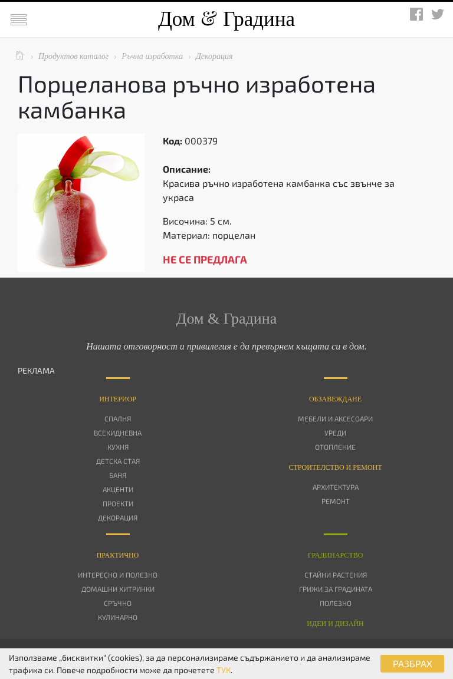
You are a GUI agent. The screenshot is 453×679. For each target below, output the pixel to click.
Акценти (118, 489)
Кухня (118, 447)
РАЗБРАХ (412, 663)
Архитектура (336, 487)
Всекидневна (118, 433)
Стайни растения (335, 575)
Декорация (117, 517)
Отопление (335, 447)
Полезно (336, 603)
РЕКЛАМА (36, 370)
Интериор (117, 399)
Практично (118, 555)
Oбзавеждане (335, 399)
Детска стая (118, 461)
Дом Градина (226, 19)
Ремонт (335, 501)
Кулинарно (117, 617)
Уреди (335, 433)
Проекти (118, 503)
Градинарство (335, 555)
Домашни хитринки (118, 589)
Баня (117, 475)
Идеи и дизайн (335, 623)
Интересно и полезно (117, 575)
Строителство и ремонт (335, 467)
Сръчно (118, 603)
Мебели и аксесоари (335, 418)
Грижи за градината (335, 589)
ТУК (223, 670)
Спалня (117, 418)
